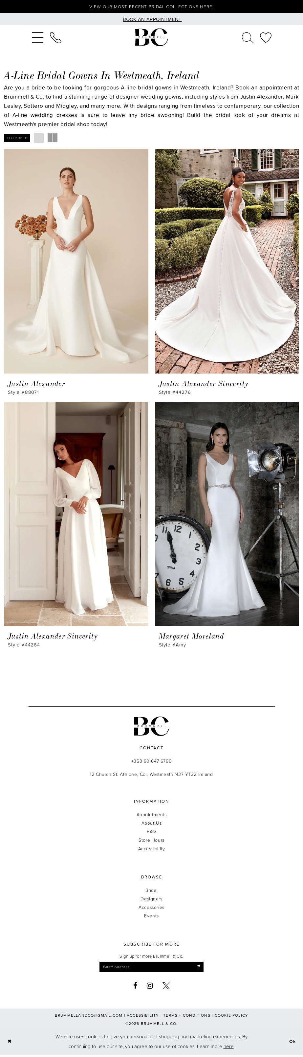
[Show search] (248, 38)
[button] (38, 38)
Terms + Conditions (186, 1017)
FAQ (151, 833)
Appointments (152, 816)
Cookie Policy (232, 1017)
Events (151, 917)
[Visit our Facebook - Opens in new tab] (135, 987)
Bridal (151, 891)
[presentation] (76, 262)
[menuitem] (38, 38)
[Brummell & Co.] (151, 38)
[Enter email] (151, 968)
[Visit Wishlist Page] (266, 38)
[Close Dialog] (10, 1044)
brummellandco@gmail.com (89, 1017)
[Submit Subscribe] (203, 968)
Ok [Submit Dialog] (292, 1043)
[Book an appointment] (151, 20)
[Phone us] (56, 38)
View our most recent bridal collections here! (151, 7)
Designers (151, 900)
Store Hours (151, 841)
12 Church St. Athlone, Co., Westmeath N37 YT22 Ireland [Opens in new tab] (151, 775)
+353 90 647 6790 (151, 762)
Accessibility (151, 850)
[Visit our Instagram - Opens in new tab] (150, 987)
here (229, 1048)
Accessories (151, 908)
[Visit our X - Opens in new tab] (166, 987)
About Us (151, 824)
